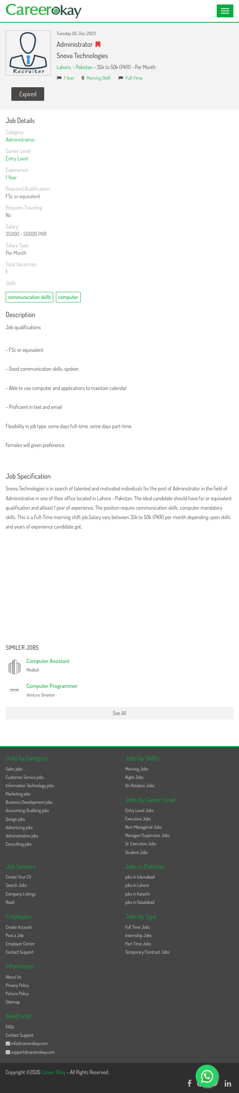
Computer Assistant (47, 660)
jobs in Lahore (137, 885)
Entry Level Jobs (139, 810)
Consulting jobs (19, 844)
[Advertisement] (119, 588)
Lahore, (64, 67)
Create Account (19, 927)
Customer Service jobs (25, 777)
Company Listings (21, 894)
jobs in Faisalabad (139, 902)
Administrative (20, 139)
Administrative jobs (22, 836)
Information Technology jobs (30, 785)
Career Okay (54, 1072)
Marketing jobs (18, 794)
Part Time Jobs (138, 944)
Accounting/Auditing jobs (27, 810)
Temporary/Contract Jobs (147, 952)
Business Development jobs (29, 802)
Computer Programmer (52, 685)
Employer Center (20, 944)
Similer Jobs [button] (22, 647)
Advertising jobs (19, 827)
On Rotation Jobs (139, 785)
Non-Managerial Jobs (143, 827)
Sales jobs (14, 769)
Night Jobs (134, 777)
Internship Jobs (138, 935)
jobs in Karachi (137, 894)
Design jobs (15, 819)
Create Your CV (18, 877)
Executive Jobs (138, 819)
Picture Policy (17, 993)
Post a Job (14, 935)
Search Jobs (16, 885)
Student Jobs (136, 852)
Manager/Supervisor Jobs (147, 835)
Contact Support (20, 952)
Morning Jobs (137, 769)
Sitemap (13, 1002)
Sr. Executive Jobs (140, 843)
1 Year (69, 78)
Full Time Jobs (137, 927)
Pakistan (84, 67)
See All (119, 713)
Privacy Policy (17, 985)
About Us (13, 977)
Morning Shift (98, 78)
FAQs (10, 1027)
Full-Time (134, 78)
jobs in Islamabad (140, 877)
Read (10, 902)
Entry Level (17, 158)
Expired (27, 94)
